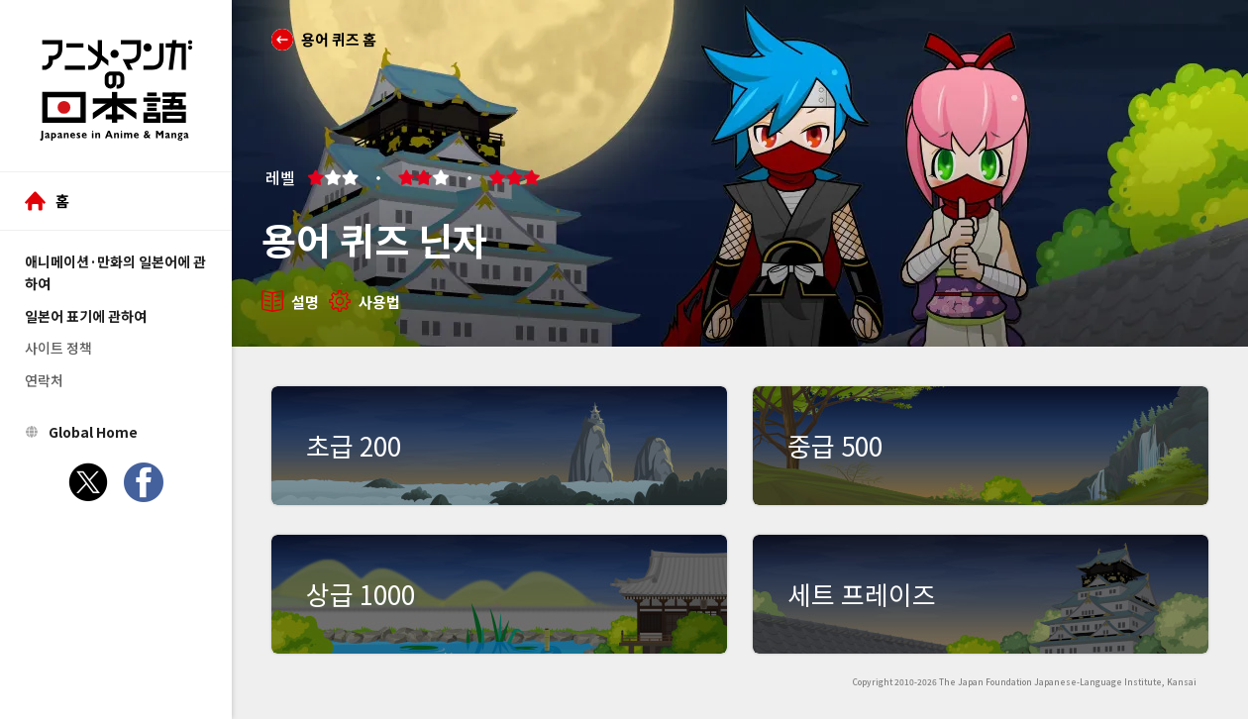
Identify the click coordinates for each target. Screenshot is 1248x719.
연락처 (44, 380)
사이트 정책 (58, 348)
